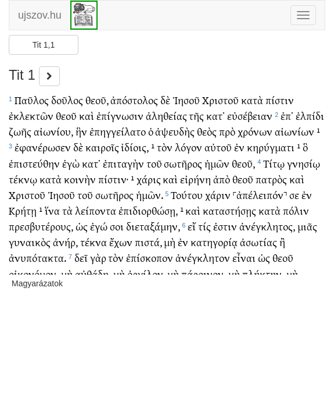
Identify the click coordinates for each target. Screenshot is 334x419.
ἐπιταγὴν (123, 163)
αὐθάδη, (93, 273)
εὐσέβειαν (249, 115)
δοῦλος (67, 99)
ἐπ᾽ (287, 115)
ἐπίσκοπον (149, 257)
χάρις (149, 179)
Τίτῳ (274, 163)
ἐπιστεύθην (34, 163)
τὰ (67, 210)
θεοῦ (66, 115)
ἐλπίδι (310, 115)
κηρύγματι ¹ (273, 147)
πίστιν (279, 99)
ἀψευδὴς (175, 131)
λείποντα (95, 210)
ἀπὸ (221, 179)
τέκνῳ (23, 179)
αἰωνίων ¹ (297, 131)
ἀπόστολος (134, 99)
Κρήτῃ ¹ (25, 210)
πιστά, (148, 241)
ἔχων (120, 241)
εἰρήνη (195, 179)
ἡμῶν (216, 163)
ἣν (81, 131)
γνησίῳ (303, 163)
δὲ (165, 99)
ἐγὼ (71, 163)
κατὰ (252, 99)
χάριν (218, 194)
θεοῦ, (97, 99)
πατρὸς (271, 179)
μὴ (169, 241)
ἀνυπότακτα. (37, 257)
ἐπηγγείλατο (117, 131)
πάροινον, (203, 273)
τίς (204, 226)
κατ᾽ (215, 115)
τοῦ (154, 163)
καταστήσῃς (229, 210)
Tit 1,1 (44, 44)
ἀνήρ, (65, 241)
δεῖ (81, 257)
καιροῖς (102, 147)
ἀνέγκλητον (202, 257)
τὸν (165, 147)
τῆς (196, 115)
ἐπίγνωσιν (119, 115)
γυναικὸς (30, 241)
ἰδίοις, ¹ (138, 147)
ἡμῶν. (149, 194)
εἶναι (244, 257)
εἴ (192, 226)
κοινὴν (80, 179)
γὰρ (98, 257)
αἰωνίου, (53, 131)
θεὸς (207, 131)
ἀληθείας (166, 115)
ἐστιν (225, 226)
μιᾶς (307, 226)
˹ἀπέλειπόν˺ (260, 194)
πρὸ (227, 131)
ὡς (82, 226)
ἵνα (52, 210)
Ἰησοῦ (186, 99)
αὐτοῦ (218, 147)
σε (294, 194)
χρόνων (255, 131)
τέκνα (93, 241)
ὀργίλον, (146, 273)
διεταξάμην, (153, 226)
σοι (117, 226)
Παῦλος (32, 99)
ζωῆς (20, 131)
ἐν (239, 147)
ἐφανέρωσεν (43, 147)
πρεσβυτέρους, (41, 226)
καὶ (86, 115)
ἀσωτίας (258, 241)
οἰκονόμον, (34, 273)
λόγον (188, 147)
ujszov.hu (40, 15)
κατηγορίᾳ (214, 241)
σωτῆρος (183, 163)
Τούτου (187, 194)
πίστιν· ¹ (116, 179)
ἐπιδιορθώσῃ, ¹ (151, 210)
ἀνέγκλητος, (267, 226)
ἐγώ (98, 226)
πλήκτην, (263, 273)
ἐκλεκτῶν (31, 115)
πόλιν (296, 210)
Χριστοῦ (220, 99)
